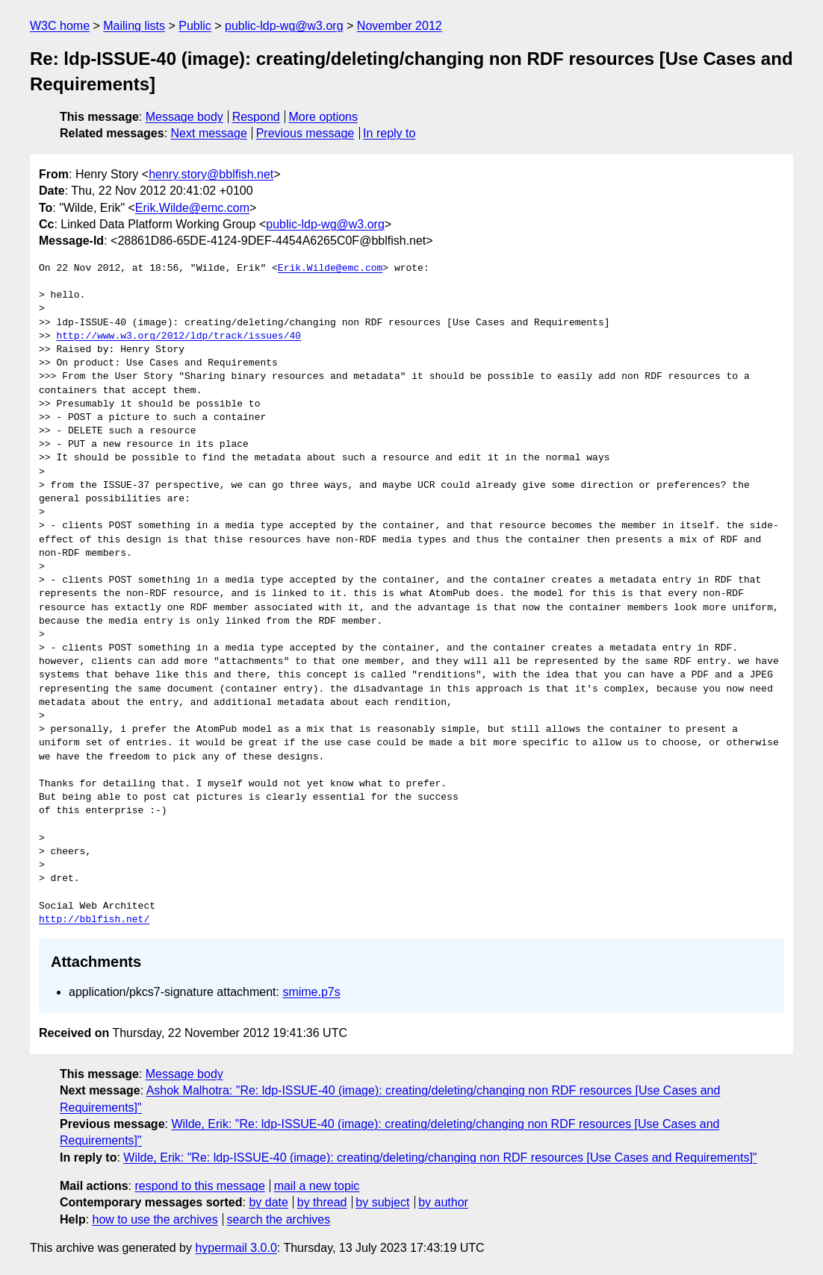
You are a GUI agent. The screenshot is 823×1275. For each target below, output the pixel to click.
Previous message (305, 133)
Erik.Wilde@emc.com (192, 207)
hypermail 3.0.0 (235, 1247)
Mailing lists (134, 25)
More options (323, 116)
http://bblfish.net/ (94, 920)
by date (268, 1202)
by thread (322, 1202)
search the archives (279, 1219)
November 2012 (399, 25)
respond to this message (199, 1186)
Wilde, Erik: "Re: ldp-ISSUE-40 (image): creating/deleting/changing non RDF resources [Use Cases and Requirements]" (440, 1157)
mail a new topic (317, 1186)
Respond (256, 116)
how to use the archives (155, 1219)
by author (443, 1202)
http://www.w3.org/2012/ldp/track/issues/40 (178, 336)
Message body (184, 116)
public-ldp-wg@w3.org (284, 25)
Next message (209, 133)
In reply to (389, 133)
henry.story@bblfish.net (211, 174)
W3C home (60, 25)
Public (194, 25)
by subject (382, 1202)
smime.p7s (311, 992)
